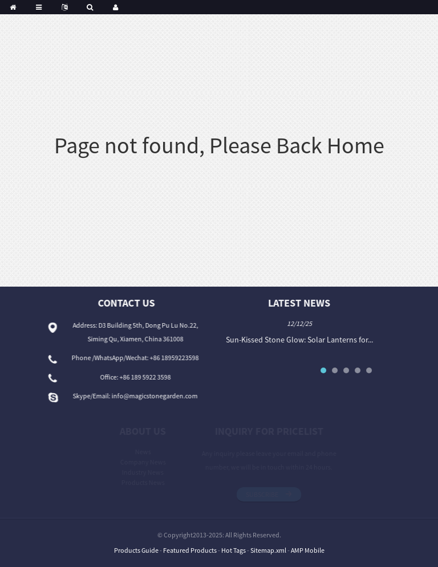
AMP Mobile (308, 550)
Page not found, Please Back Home (219, 145)
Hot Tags (233, 550)
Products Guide (136, 550)
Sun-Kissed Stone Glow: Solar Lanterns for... (301, 340)
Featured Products (190, 550)
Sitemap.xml (268, 550)
